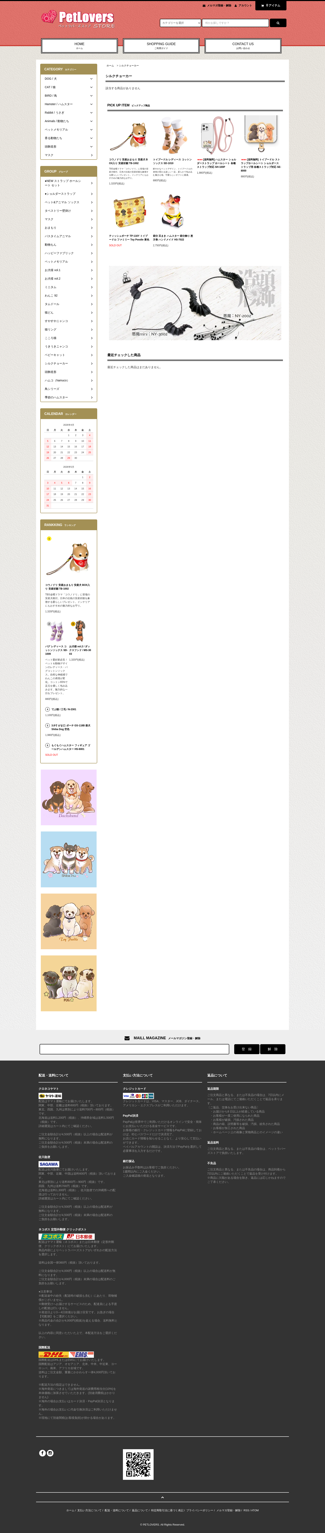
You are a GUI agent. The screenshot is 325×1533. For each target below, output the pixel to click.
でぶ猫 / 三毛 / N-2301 (63, 709)
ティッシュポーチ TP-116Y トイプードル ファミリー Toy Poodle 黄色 (129, 237)
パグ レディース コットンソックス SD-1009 (56, 650)
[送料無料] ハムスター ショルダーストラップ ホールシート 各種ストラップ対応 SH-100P (216, 163)
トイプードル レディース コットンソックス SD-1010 (172, 161)
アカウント (245, 5)
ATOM (255, 1510)
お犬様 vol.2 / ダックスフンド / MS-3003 (80, 650)
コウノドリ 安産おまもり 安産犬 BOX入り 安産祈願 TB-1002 (128, 161)
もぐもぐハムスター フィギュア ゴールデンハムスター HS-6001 (70, 747)
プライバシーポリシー (199, 1510)
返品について (140, 1510)
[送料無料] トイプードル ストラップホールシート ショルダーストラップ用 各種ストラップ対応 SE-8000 (261, 165)
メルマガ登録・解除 (219, 5)
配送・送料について (117, 1510)
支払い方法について (89, 1510)
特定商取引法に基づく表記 (167, 1510)
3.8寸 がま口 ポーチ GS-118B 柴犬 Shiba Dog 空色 (70, 727)
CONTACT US (243, 46)
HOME (79, 46)
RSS (246, 1510)
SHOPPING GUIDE (161, 46)
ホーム (110, 65)
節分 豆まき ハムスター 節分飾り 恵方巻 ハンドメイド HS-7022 (173, 237)
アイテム (270, 5)
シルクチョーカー (129, 65)
